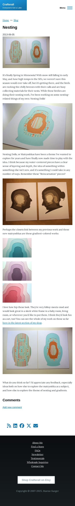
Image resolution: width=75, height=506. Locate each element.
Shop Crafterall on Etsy (36, 480)
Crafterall (8, 4)
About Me (37, 442)
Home (6, 20)
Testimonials (37, 458)
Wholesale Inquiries (37, 462)
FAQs (37, 450)
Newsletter (37, 454)
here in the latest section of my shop (22, 322)
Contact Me (37, 466)
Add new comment (12, 407)
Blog (16, 20)
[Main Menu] (65, 7)
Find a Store (37, 446)
